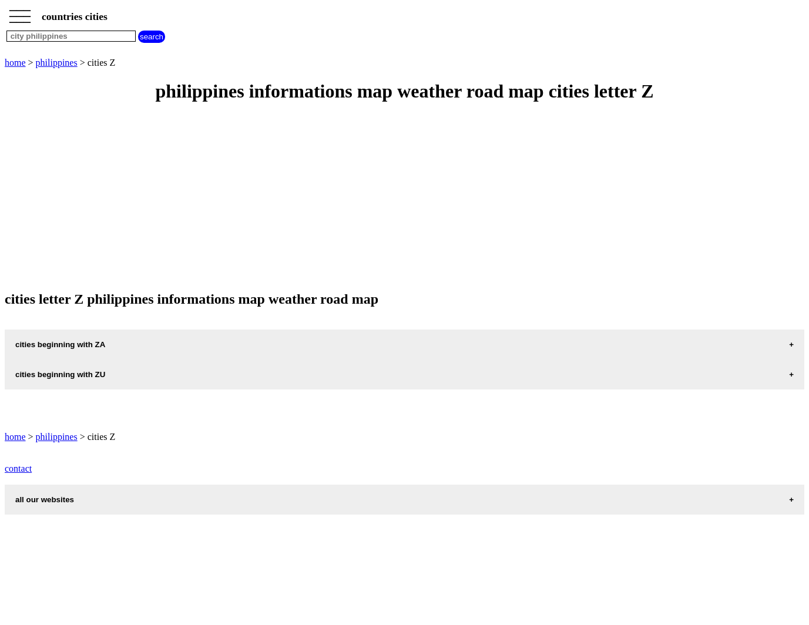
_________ (20, 13)
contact (18, 468)
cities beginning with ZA (60, 344)
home (15, 63)
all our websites (44, 499)
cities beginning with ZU (60, 374)
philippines (57, 63)
